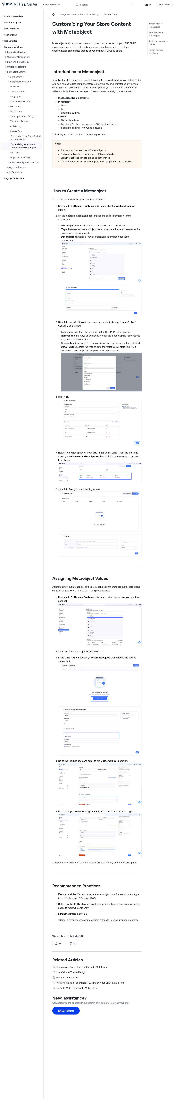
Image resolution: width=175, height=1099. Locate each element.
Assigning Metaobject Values (159, 43)
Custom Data (110, 14)
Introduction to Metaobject (156, 25)
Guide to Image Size (67, 977)
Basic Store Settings (89, 14)
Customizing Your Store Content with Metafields (81, 967)
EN (146, 5)
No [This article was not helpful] (74, 943)
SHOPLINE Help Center (53, 14)
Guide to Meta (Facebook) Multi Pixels (76, 988)
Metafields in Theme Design (70, 972)
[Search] (105, 5)
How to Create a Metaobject (157, 34)
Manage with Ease (67, 14)
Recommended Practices (156, 51)
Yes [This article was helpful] (61, 943)
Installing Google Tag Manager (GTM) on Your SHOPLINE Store (90, 982)
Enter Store (164, 4)
